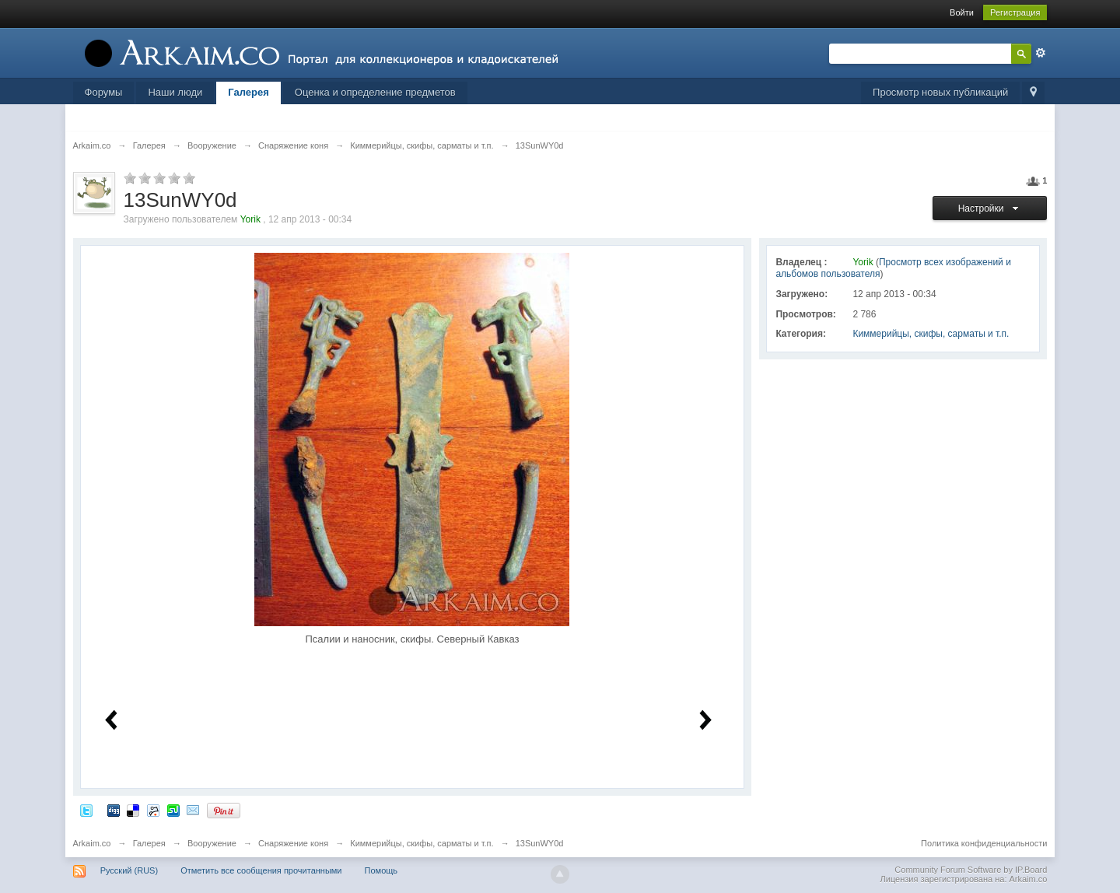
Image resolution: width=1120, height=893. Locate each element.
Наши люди (175, 92)
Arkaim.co (92, 843)
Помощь (381, 870)
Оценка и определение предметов (375, 92)
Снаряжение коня (293, 843)
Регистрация (1015, 12)
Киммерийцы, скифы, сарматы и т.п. (930, 333)
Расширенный (1040, 53)
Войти (962, 12)
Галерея (248, 92)
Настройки (990, 208)
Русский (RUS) (129, 870)
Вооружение (211, 843)
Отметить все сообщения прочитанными (260, 870)
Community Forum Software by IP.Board (970, 869)
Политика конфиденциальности (984, 843)
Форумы (104, 92)
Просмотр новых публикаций (940, 92)
